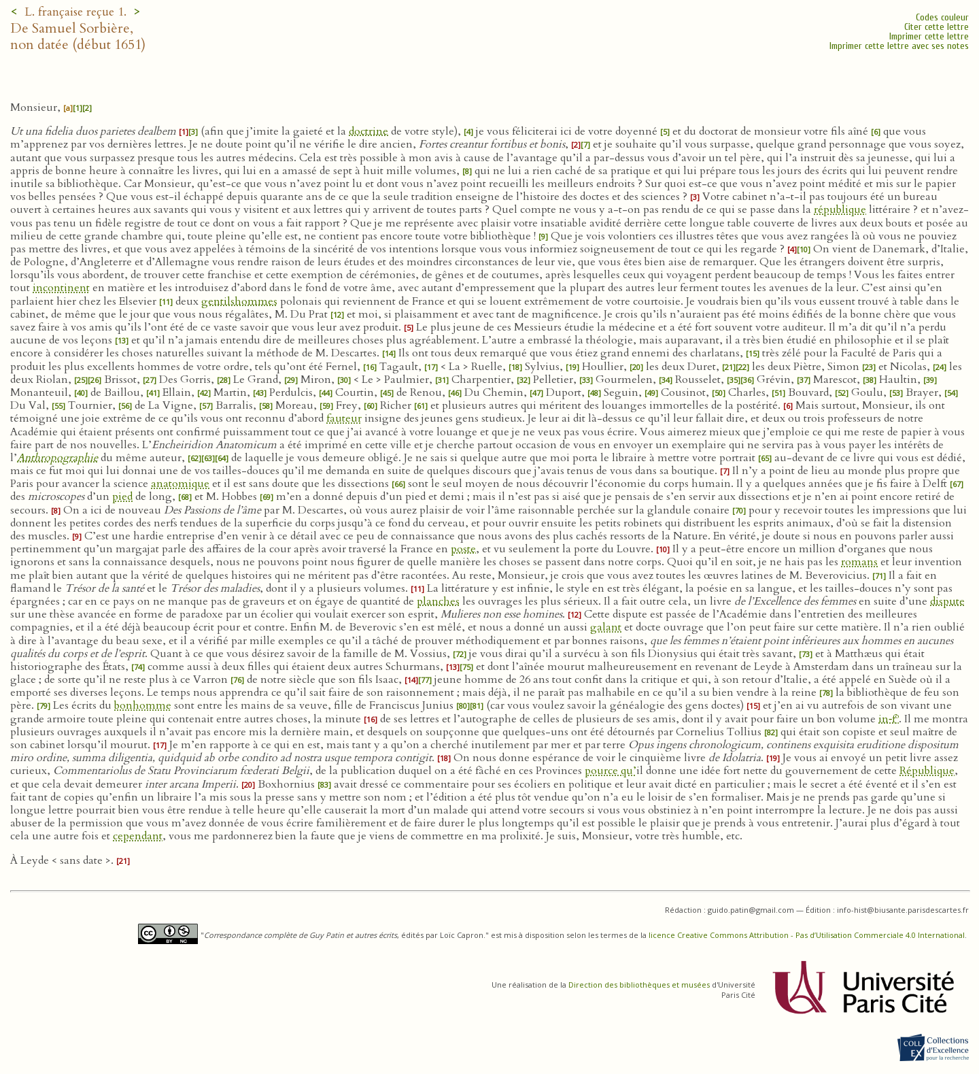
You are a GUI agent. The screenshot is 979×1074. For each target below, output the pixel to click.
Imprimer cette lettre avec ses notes (899, 46)
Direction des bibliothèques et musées (639, 984)
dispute (947, 601)
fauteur (344, 418)
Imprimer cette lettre (929, 36)
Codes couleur (942, 17)
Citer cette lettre (936, 27)
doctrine (368, 131)
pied (122, 496)
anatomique (180, 483)
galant (605, 627)
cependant (137, 835)
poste (463, 548)
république (840, 209)
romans (859, 561)
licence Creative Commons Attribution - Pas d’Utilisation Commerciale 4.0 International (807, 935)
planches (438, 601)
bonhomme (142, 705)
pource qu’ (610, 770)
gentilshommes (239, 301)
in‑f (888, 718)
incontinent (61, 287)
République (927, 770)
